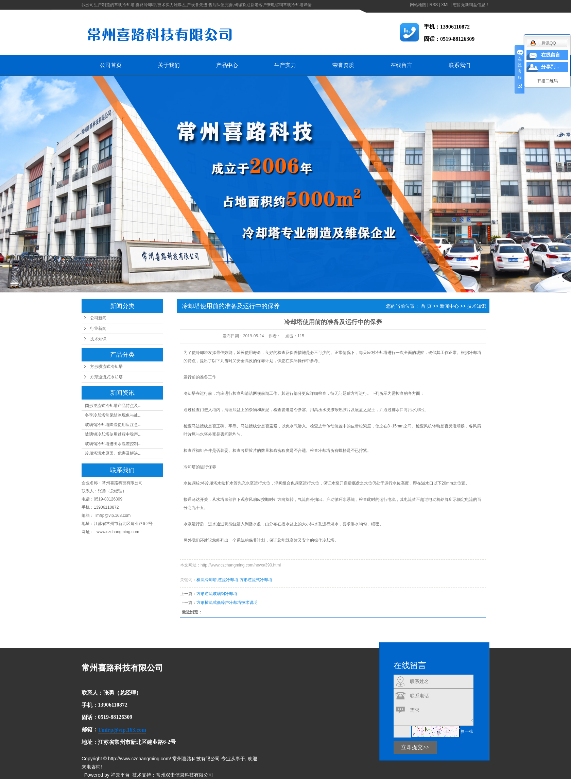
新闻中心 (449, 306)
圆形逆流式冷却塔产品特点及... (113, 405)
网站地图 (418, 4)
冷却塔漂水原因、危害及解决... (113, 453)
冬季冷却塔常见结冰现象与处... (113, 415)
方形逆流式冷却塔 (106, 377)
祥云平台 (120, 775)
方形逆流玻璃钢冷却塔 (216, 593)
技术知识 (98, 339)
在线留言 (401, 65)
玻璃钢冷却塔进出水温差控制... (113, 443)
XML (445, 4)
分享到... (550, 66)
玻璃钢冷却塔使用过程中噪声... (113, 434)
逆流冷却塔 (228, 579)
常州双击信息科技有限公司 (184, 775)
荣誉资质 (343, 65)
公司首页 (111, 65)
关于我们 (169, 65)
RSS (433, 4)
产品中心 (227, 65)
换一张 (467, 731)
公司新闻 (98, 318)
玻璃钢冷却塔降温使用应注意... (113, 424)
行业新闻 (98, 328)
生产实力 (285, 65)
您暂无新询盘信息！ (471, 4)
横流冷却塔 (206, 579)
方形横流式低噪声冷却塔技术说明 (227, 602)
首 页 (426, 306)
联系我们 (459, 65)
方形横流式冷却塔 (106, 366)
